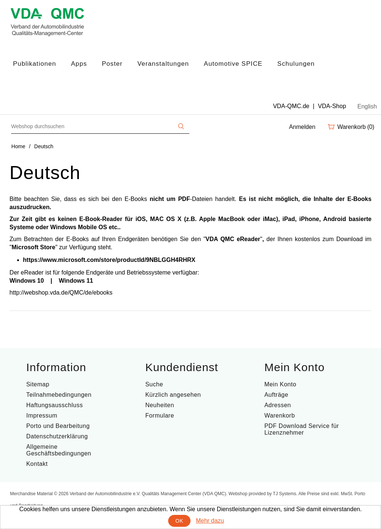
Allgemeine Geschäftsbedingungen (58, 450)
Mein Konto (280, 384)
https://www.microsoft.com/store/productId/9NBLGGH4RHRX (109, 260)
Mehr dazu (210, 520)
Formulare (159, 415)
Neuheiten (159, 405)
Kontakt (37, 464)
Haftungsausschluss (54, 405)
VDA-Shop (332, 106)
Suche (154, 384)
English (367, 106)
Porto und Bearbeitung (58, 426)
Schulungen (295, 63)
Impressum (41, 415)
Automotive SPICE (233, 63)
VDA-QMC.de (291, 106)
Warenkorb (279, 415)
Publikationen (34, 63)
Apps (79, 63)
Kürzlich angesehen (173, 395)
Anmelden (302, 127)
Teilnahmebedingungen (58, 395)
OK (179, 521)
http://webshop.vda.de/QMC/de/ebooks (61, 292)
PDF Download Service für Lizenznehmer (301, 429)
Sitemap (37, 384)
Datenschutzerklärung (57, 436)
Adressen (277, 405)
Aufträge (276, 395)
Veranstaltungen (163, 63)
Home (18, 146)
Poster (112, 63)
